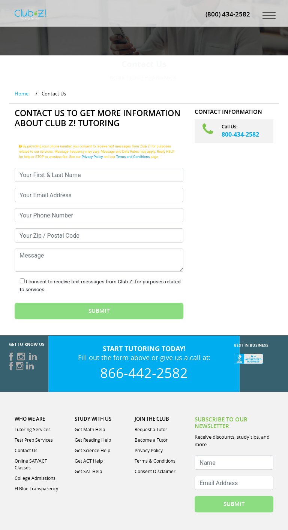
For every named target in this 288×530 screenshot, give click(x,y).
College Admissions (35, 478)
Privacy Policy (92, 157)
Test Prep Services (34, 440)
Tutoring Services (33, 429)
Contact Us (26, 450)
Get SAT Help (88, 471)
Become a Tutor (151, 440)
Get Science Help (92, 450)
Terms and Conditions (133, 157)
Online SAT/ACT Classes (31, 464)
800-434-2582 (240, 134)
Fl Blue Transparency (36, 488)
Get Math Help (90, 429)
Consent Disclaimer (155, 471)
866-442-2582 (144, 373)
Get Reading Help (93, 440)
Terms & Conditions (155, 461)
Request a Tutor (151, 429)
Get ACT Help (89, 461)
